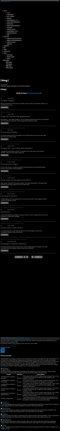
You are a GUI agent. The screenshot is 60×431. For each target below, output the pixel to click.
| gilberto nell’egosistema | (14, 40)
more (5, 53)
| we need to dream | (9, 196)
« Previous (18, 257)
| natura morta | (11, 42)
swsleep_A (4, 98)
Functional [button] (4, 401)
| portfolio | (9, 55)
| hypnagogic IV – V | (12, 20)
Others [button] (3, 424)
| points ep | (9, 24)
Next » (38, 257)
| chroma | (9, 27)
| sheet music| (10, 57)
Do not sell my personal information (11, 345)
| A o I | (8, 13)
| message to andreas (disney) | (13, 244)
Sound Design (15, 144)
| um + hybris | (10, 16)
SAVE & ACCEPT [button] (5, 429)
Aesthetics (4, 128)
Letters (3, 96)
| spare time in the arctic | (13, 38)
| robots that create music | (12, 228)
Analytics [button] (3, 412)
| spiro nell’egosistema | (13, 22)
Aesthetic (3, 223)
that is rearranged (33, 93)
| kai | (7, 35)
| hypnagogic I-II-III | (12, 31)
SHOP (5, 49)
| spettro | (9, 44)
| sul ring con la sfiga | (9, 164)
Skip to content (5, 1)
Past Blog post (17, 160)
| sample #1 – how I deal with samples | (16, 148)
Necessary (5, 368)
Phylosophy (21, 128)
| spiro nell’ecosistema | (13, 25)
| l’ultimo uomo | (11, 29)
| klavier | (9, 18)
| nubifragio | (10, 14)
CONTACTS (7, 51)
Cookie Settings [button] (5, 346)
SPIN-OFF (6, 36)
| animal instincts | (11, 33)
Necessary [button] (4, 367)
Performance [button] (4, 407)
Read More (4, 107)
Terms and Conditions (22, 338)
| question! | (5, 212)
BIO (5, 47)
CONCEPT (6, 46)
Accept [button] (13, 346)
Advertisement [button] (5, 418)
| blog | (8, 58)
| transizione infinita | (9, 132)
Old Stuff (8, 112)
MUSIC (5, 11)
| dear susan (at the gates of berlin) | (15, 180)
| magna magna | (7, 100)
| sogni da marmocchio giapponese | (15, 116)
